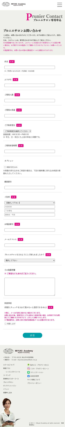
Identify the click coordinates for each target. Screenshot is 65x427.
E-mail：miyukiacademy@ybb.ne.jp (24, 359)
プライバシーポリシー (34, 383)
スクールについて (9, 365)
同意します (10, 324)
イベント (6, 389)
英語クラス (6, 368)
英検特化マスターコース (11, 379)
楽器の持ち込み (10, 167)
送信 (32, 335)
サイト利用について (33, 380)
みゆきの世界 (34, 376)
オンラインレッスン (9, 385)
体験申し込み (7, 392)
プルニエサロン (8, 382)
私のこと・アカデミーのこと (39, 365)
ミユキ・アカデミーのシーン (39, 368)
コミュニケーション (36, 372)
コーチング (6, 375)
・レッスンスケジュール (12, 372)
